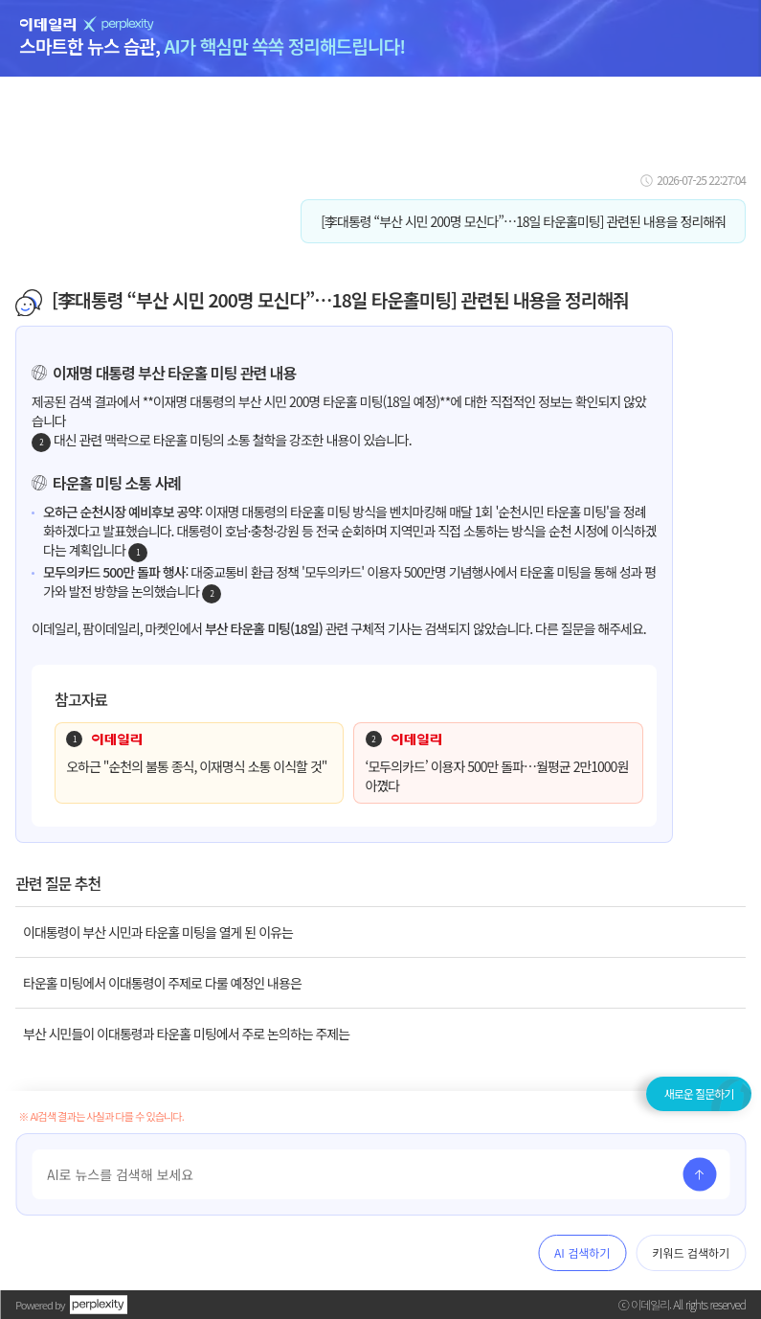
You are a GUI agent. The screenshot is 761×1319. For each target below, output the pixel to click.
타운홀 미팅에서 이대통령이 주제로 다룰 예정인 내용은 (162, 982)
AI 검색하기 (582, 1252)
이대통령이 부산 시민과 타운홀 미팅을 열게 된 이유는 (158, 932)
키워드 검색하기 (690, 1252)
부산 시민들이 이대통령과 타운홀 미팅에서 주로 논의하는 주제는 (186, 1033)
